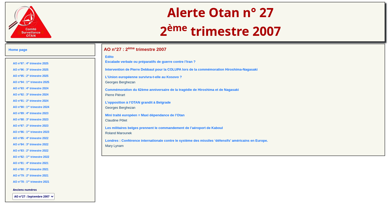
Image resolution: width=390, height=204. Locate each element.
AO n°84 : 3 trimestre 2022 (31, 144)
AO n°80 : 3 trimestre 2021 (31, 169)
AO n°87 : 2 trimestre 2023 (31, 125)
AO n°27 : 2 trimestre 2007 (135, 49)
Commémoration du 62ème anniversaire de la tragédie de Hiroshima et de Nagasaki (172, 90)
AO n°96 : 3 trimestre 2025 (31, 69)
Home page (18, 50)
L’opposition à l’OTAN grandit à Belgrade (138, 102)
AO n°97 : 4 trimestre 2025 (31, 63)
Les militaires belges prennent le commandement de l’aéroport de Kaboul (164, 128)
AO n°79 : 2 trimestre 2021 (31, 175)
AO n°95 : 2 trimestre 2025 (31, 75)
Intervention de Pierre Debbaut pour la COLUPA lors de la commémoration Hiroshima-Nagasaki (181, 69)
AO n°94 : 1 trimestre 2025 (31, 82)
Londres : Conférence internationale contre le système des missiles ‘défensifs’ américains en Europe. (186, 140)
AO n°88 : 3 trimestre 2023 (31, 119)
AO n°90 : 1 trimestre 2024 (31, 106)
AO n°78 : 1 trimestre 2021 (31, 181)
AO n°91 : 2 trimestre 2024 (31, 100)
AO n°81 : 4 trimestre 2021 (31, 163)
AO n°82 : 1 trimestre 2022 (31, 156)
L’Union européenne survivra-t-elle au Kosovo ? (143, 77)
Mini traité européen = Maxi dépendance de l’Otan (144, 115)
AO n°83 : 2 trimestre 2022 (31, 150)
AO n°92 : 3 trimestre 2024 (31, 94)
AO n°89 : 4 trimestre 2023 (31, 113)
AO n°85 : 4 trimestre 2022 (31, 138)
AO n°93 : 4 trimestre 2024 (31, 88)
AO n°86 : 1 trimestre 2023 (31, 131)
